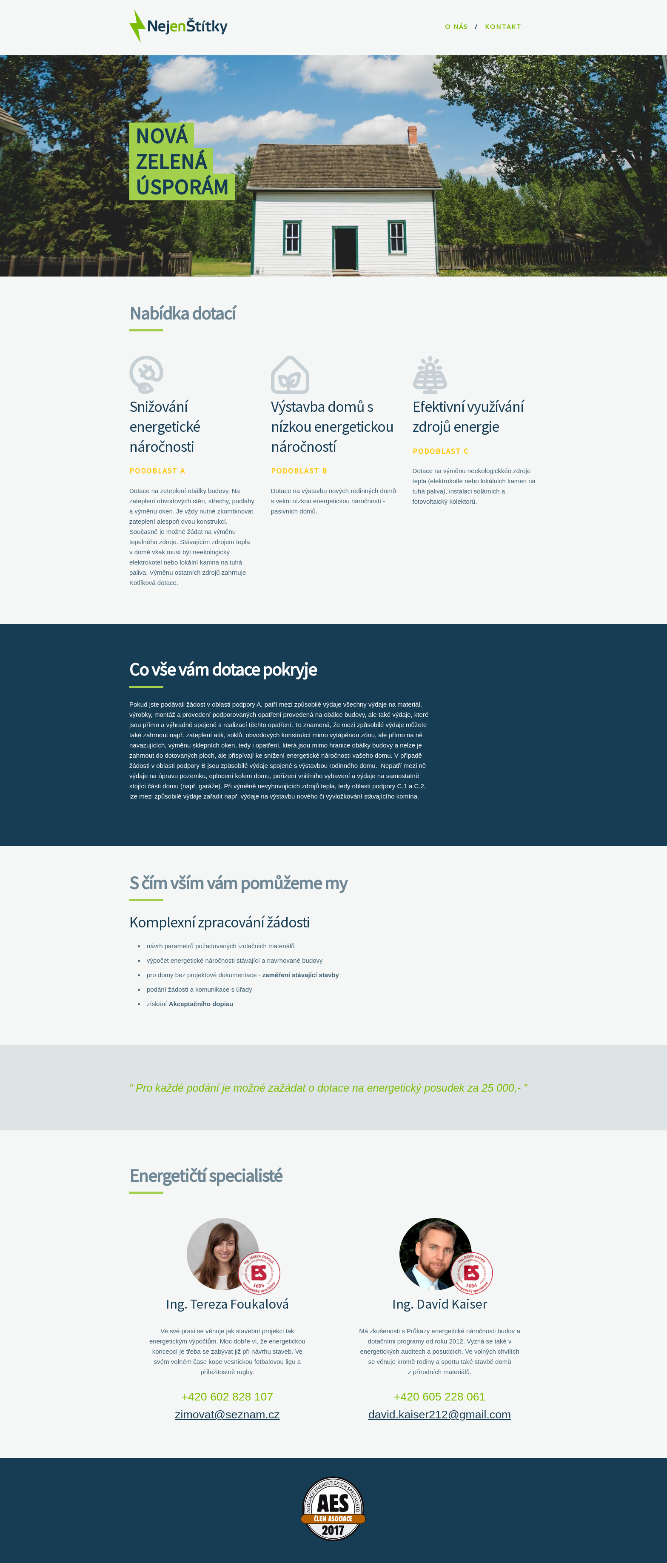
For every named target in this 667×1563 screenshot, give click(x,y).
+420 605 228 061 (440, 1396)
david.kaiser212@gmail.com (439, 1414)
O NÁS (456, 26)
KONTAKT (503, 26)
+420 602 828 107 (228, 1396)
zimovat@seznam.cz (227, 1414)
